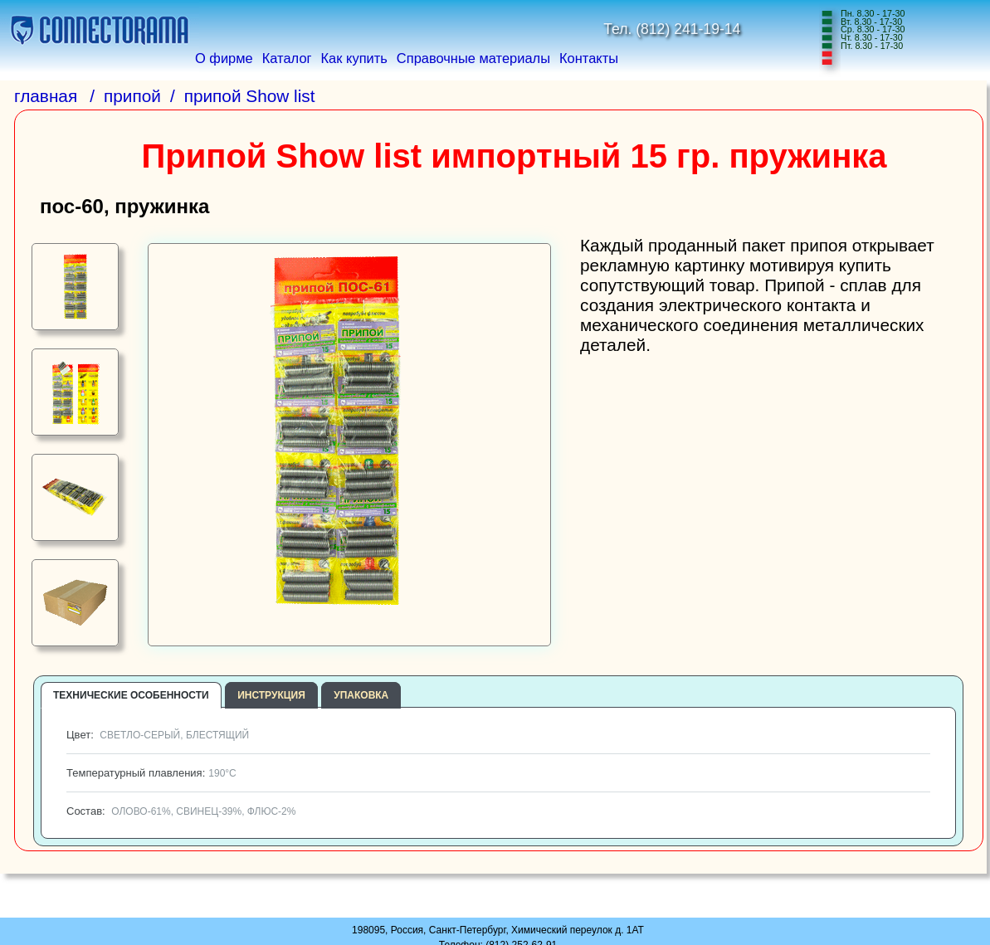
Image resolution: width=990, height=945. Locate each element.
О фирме (224, 58)
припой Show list (249, 95)
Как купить (354, 58)
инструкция (271, 695)
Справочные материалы (473, 58)
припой (132, 95)
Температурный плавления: (149, 773)
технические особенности (131, 695)
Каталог (287, 58)
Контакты (588, 58)
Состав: (179, 811)
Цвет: (156, 734)
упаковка (361, 695)
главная (45, 95)
